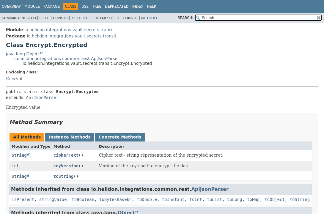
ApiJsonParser (42, 97)
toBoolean (83, 199)
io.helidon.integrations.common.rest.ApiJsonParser (66, 58)
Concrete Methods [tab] (120, 137)
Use (85, 6)
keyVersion (66, 165)
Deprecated (117, 6)
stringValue (53, 199)
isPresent (23, 199)
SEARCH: (186, 18)
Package (51, 6)
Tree (96, 6)
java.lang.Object (23, 53)
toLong (234, 199)
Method (79, 18)
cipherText (66, 155)
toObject (274, 199)
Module (32, 6)
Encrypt (14, 78)
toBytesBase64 (115, 199)
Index (138, 6)
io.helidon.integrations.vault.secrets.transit (69, 29)
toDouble (147, 199)
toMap (253, 199)
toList (214, 199)
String (19, 155)
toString (63, 176)
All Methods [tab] (27, 137)
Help (151, 6)
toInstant (173, 199)
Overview (11, 6)
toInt (195, 199)
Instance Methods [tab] (69, 137)
